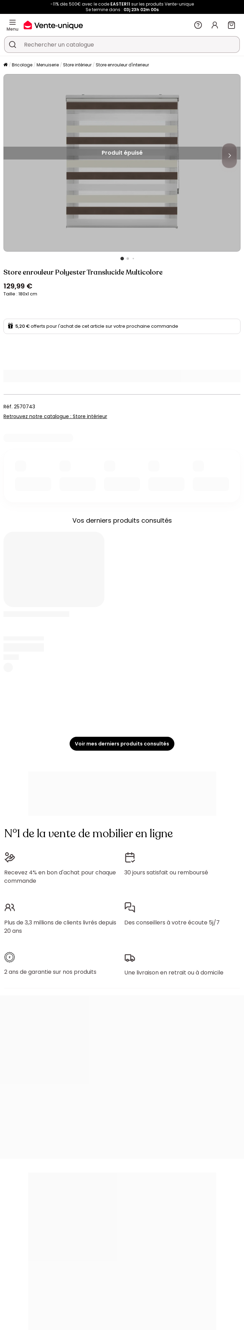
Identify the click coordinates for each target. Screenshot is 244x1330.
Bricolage (22, 65)
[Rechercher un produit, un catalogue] (12, 44)
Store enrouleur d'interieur (122, 65)
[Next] (229, 155)
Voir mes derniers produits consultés (122, 743)
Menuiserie (48, 65)
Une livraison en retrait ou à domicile (173, 973)
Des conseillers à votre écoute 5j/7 (172, 923)
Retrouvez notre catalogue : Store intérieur (55, 416)
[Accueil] (5, 65)
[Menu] (12, 22)
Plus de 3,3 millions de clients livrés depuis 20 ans (60, 927)
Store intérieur (77, 65)
